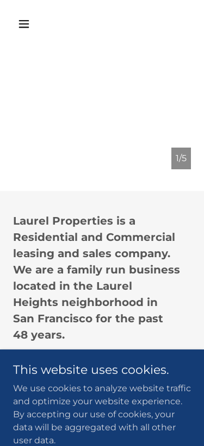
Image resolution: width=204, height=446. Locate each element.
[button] (33, 24)
